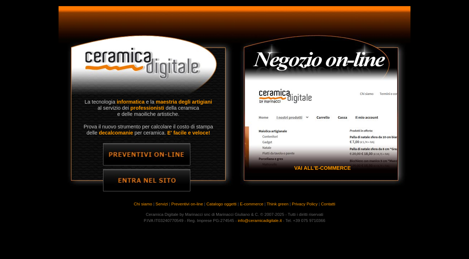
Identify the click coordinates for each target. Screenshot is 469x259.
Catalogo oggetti (221, 204)
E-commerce (251, 204)
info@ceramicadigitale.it (260, 220)
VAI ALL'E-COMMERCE (322, 168)
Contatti (328, 204)
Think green (278, 204)
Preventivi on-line (187, 204)
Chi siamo (143, 204)
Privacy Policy (305, 204)
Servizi (161, 204)
